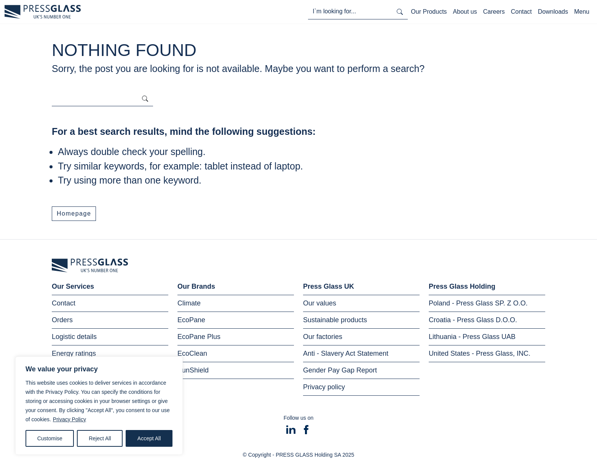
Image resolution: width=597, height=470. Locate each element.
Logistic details (74, 337)
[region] (99, 405)
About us (465, 11)
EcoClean (192, 353)
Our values (319, 303)
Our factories (322, 337)
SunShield (193, 370)
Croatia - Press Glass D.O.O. (473, 320)
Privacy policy (324, 387)
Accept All (149, 438)
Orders (62, 320)
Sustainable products (335, 320)
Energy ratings (74, 353)
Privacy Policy (69, 419)
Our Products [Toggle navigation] (429, 11)
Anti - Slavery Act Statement (345, 353)
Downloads (553, 11)
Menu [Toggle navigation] (581, 11)
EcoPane (191, 320)
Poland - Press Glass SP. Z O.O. (478, 303)
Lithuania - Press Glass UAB (472, 337)
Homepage (74, 213)
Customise (49, 438)
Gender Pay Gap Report (340, 370)
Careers (494, 11)
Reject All (100, 438)
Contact (521, 11)
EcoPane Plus (198, 337)
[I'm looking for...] (350, 11)
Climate (189, 303)
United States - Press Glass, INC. (479, 353)
